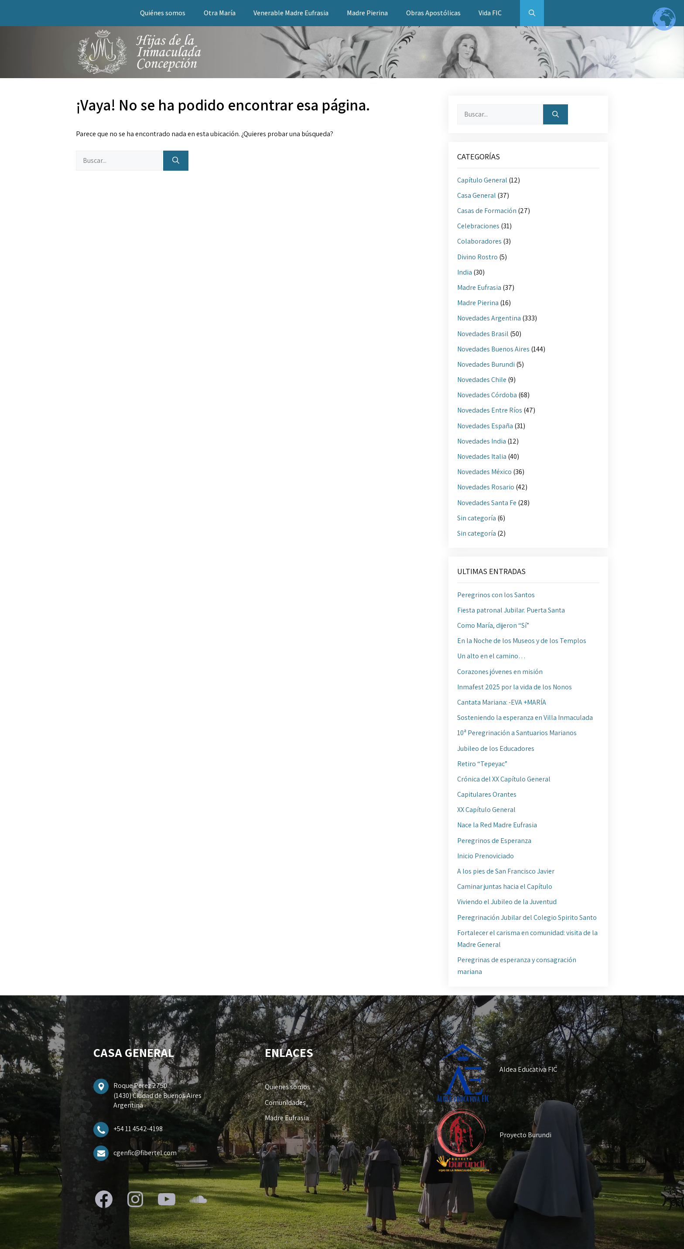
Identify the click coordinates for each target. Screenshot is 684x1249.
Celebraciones (478, 226)
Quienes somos (287, 1086)
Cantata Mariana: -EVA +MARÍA (501, 702)
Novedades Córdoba (487, 394)
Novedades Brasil (483, 333)
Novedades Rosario (485, 487)
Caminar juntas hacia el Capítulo (504, 886)
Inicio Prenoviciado (485, 855)
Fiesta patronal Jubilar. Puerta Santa (511, 610)
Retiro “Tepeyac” (482, 763)
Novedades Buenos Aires (493, 349)
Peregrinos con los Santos (496, 594)
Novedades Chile (481, 379)
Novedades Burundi (486, 364)
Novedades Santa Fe (486, 502)
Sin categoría (476, 518)
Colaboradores (479, 241)
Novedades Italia (481, 456)
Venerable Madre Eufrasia (290, 12)
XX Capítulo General (486, 809)
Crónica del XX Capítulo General (504, 779)
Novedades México (484, 471)
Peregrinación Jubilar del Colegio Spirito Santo (527, 917)
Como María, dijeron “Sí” (493, 625)
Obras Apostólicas (433, 12)
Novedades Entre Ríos (489, 410)
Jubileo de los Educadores (495, 748)
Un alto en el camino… (491, 656)
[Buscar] (175, 161)
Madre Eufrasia (479, 287)
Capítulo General (482, 180)
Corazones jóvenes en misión (500, 671)
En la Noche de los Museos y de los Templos (521, 640)
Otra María (220, 12)
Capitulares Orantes (486, 794)
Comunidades (285, 1102)
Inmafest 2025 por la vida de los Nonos (514, 687)
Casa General (476, 195)
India (464, 272)
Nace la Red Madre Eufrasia (497, 824)
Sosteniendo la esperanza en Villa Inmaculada (525, 717)
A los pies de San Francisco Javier (505, 871)
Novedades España (485, 425)
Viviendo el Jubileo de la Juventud (507, 901)
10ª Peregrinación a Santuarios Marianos (517, 732)
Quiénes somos (162, 12)
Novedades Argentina (489, 318)
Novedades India (481, 441)
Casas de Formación (486, 210)
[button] (532, 13)
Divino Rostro (477, 256)
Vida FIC (490, 12)
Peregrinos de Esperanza (494, 840)
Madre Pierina (367, 12)
